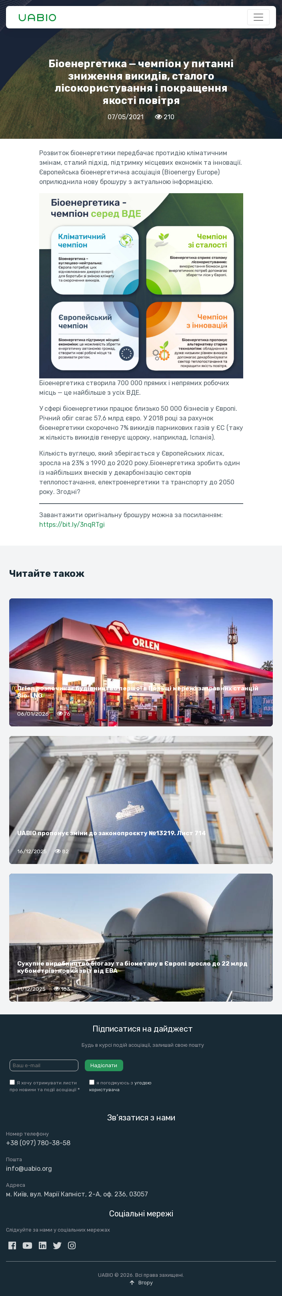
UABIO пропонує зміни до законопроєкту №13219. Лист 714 (111, 833)
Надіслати (103, 1065)
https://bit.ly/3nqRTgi (72, 524)
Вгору (141, 1283)
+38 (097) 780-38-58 (38, 1143)
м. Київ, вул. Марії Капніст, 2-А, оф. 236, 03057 (77, 1194)
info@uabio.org (29, 1168)
